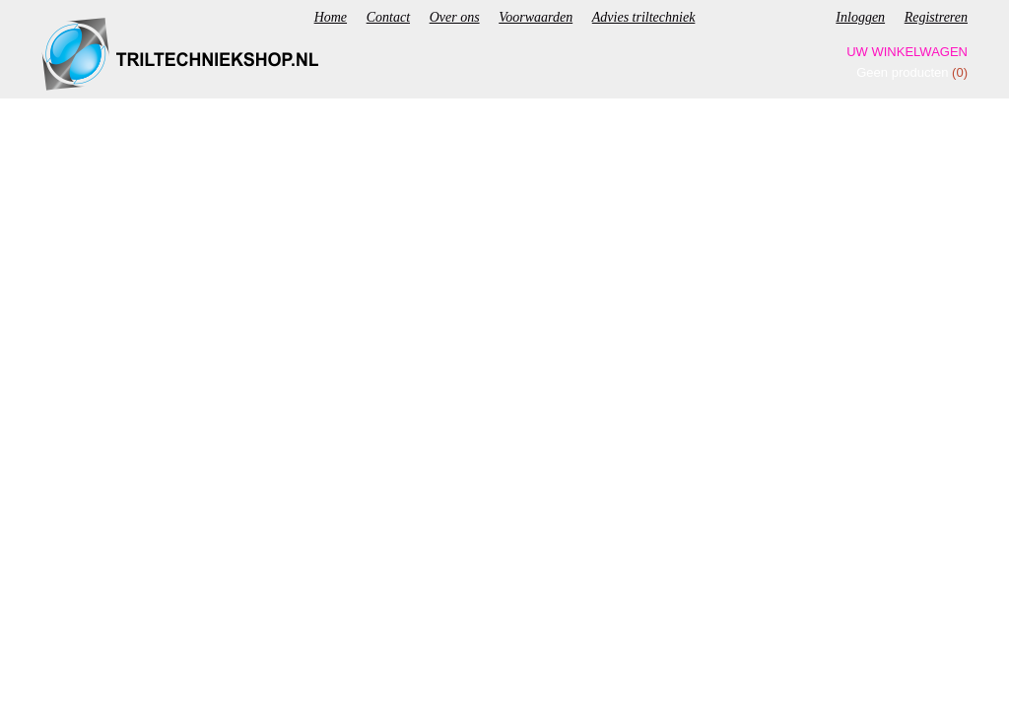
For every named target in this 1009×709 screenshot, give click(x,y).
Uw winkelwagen (907, 51)
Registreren (936, 17)
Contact (388, 17)
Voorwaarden (535, 17)
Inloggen (860, 17)
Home (330, 17)
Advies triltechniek (644, 17)
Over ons (455, 17)
